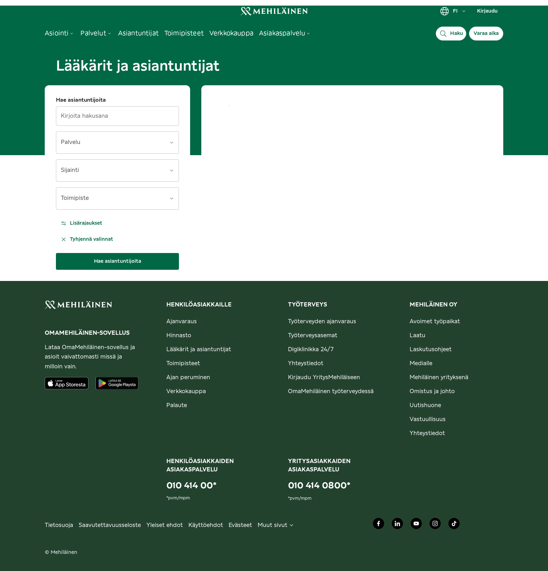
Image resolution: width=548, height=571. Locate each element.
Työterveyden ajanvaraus (322, 321)
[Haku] (451, 34)
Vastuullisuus (428, 419)
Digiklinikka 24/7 (311, 349)
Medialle (421, 363)
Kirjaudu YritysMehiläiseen (324, 377)
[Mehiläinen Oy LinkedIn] (397, 525)
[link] (274, 11)
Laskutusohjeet (431, 349)
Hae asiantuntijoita (81, 100)
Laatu (417, 335)
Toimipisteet (183, 363)
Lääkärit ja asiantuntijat (198, 349)
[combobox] (113, 144)
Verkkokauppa (186, 391)
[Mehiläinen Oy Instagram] (435, 525)
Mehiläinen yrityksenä (439, 377)
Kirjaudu (487, 11)
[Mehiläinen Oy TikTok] (454, 525)
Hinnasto (178, 335)
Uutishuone (425, 405)
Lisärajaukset (81, 223)
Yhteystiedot (305, 363)
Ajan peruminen (188, 377)
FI (453, 11)
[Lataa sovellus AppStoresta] (66, 383)
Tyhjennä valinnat (86, 239)
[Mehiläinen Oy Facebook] (378, 525)
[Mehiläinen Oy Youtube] (416, 525)
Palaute (176, 405)
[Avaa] (171, 142)
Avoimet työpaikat (435, 321)
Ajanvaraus (181, 321)
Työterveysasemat (312, 335)
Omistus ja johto (432, 391)
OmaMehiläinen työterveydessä (331, 391)
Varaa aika (486, 33)
